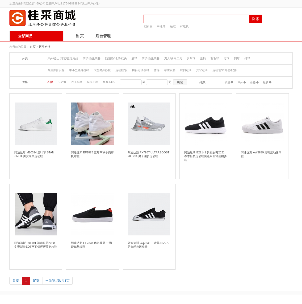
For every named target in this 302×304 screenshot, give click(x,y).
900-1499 (109, 82)
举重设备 (170, 70)
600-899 (92, 82)
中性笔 (161, 26)
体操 (156, 70)
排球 (247, 58)
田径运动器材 (140, 70)
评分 (240, 82)
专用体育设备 (55, 70)
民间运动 (186, 70)
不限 (50, 82)
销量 (227, 82)
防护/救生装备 (92, 58)
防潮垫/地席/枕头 (116, 58)
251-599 (76, 82)
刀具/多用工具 (173, 58)
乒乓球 (191, 58)
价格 (253, 82)
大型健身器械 (102, 70)
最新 (265, 82)
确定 (180, 82)
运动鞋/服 (121, 70)
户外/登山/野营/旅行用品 (62, 58)
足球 (226, 58)
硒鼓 (173, 26)
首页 (33, 46)
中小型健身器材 (79, 70)
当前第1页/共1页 (57, 281)
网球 (237, 58)
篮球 (134, 58)
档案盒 (148, 26)
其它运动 (202, 70)
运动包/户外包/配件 (224, 70)
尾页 (36, 281)
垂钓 (203, 58)
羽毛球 (214, 58)
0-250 (62, 82)
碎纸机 (184, 26)
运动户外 (44, 46)
